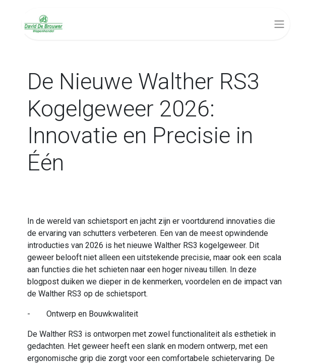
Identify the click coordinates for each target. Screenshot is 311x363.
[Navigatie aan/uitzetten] (279, 24)
